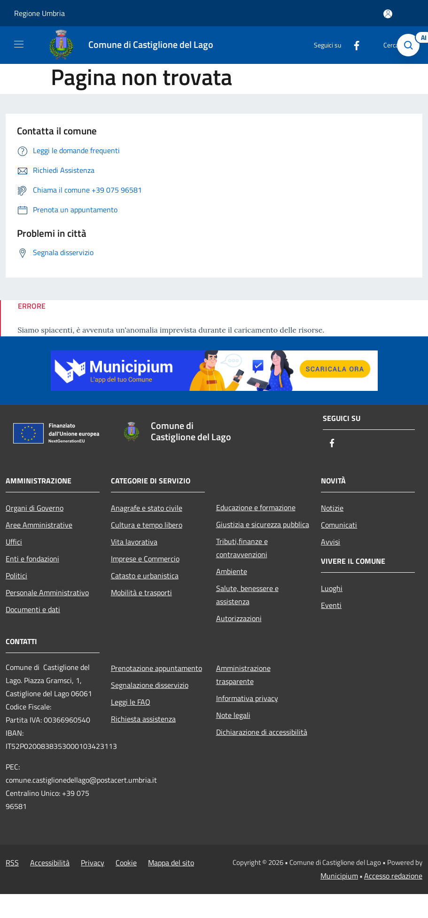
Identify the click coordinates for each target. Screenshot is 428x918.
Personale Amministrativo (47, 592)
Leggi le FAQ (130, 702)
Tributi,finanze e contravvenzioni (242, 548)
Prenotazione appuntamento (156, 668)
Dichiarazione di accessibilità (261, 732)
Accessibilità (50, 862)
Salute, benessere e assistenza (247, 595)
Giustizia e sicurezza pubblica (262, 524)
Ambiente (231, 571)
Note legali (233, 715)
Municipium (339, 875)
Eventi (331, 605)
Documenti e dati (33, 609)
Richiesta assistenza (143, 718)
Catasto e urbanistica (145, 575)
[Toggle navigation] (18, 44)
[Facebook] (352, 45)
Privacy (92, 862)
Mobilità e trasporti (141, 592)
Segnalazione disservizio (149, 685)
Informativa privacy (247, 698)
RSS (12, 862)
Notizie (332, 507)
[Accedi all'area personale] (388, 14)
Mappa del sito (171, 862)
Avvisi (330, 541)
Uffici (14, 541)
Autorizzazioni (239, 618)
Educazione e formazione (256, 507)
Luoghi (331, 588)
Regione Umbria (39, 13)
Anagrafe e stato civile (146, 507)
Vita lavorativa (134, 541)
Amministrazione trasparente (243, 674)
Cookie (126, 862)
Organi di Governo (34, 507)
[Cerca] (408, 45)
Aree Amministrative (39, 524)
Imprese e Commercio (145, 558)
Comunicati (339, 524)
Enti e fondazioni (32, 558)
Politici (16, 575)
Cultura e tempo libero (146, 524)
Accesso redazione (393, 875)
